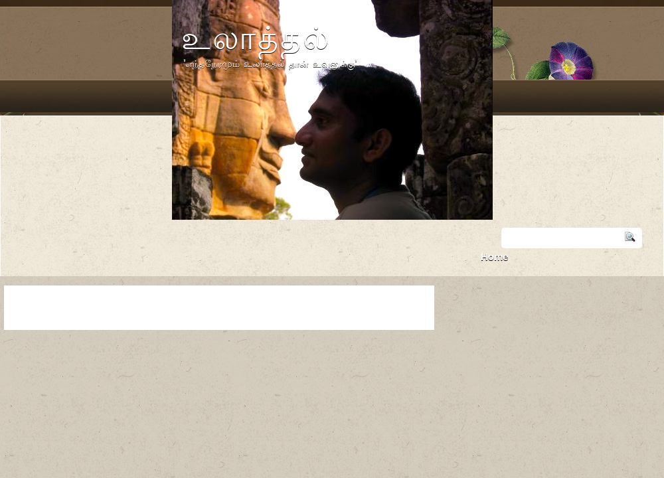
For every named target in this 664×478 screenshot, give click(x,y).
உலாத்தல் (256, 37)
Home (495, 256)
